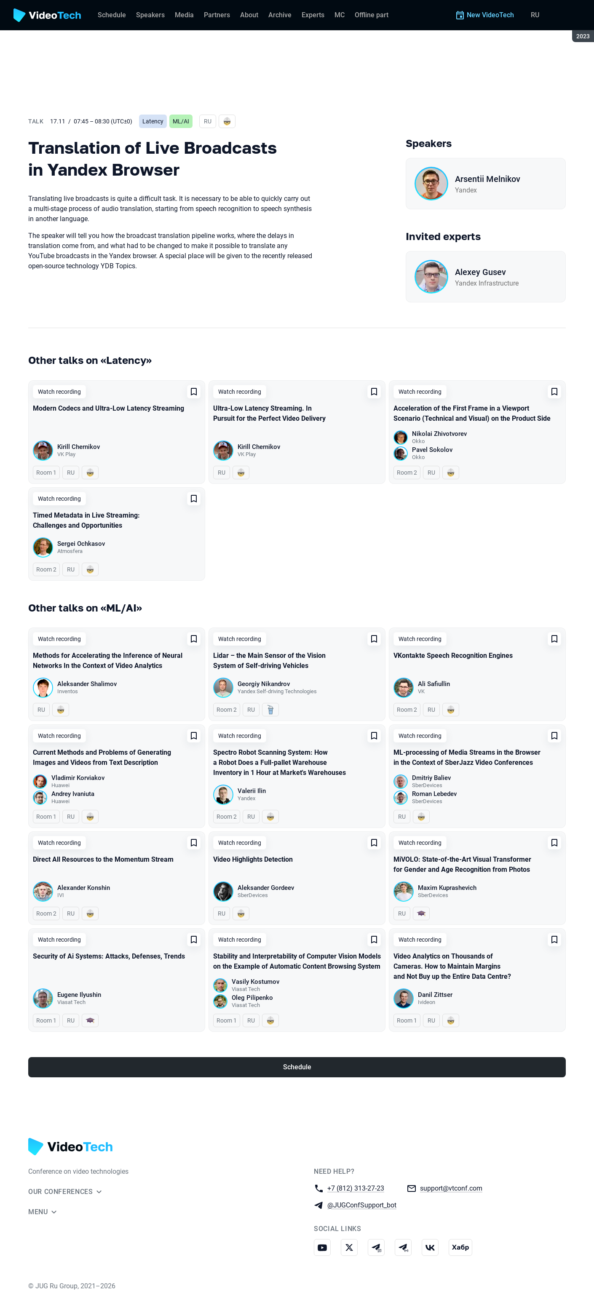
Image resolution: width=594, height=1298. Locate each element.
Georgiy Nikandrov (264, 684)
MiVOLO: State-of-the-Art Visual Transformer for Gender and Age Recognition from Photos (462, 864)
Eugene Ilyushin (79, 994)
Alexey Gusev (480, 272)
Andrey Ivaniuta (72, 794)
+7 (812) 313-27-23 (355, 1187)
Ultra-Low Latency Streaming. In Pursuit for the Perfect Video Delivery (269, 413)
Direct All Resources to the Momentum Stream (103, 859)
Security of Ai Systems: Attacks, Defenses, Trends (109, 956)
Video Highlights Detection (253, 859)
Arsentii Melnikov (487, 179)
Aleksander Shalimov (87, 684)
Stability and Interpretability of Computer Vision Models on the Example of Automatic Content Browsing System (297, 961)
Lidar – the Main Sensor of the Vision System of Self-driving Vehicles (269, 661)
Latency (152, 121)
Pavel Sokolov (432, 449)
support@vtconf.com (451, 1187)
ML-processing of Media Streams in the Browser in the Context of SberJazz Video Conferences (466, 757)
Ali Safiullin (434, 684)
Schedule (297, 1067)
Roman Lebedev (434, 794)
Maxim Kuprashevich (447, 887)
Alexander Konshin (83, 887)
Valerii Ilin (252, 791)
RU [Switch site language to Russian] (535, 15)
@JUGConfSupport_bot (361, 1204)
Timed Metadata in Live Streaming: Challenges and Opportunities (86, 520)
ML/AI (181, 121)
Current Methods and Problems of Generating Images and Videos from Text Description (102, 757)
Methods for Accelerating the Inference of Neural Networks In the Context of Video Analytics (107, 661)
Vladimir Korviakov (77, 778)
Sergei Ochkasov (81, 543)
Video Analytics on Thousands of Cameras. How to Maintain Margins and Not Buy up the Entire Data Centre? (452, 966)
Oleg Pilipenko (252, 997)
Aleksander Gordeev (266, 887)
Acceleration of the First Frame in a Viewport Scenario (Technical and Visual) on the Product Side (472, 413)
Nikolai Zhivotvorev (439, 433)
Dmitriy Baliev (431, 778)
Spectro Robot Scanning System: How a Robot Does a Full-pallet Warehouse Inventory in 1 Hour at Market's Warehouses (279, 762)
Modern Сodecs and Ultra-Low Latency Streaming (108, 408)
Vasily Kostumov (255, 981)
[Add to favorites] (194, 391)
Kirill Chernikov (78, 446)
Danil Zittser (435, 994)
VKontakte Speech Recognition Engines (453, 656)
